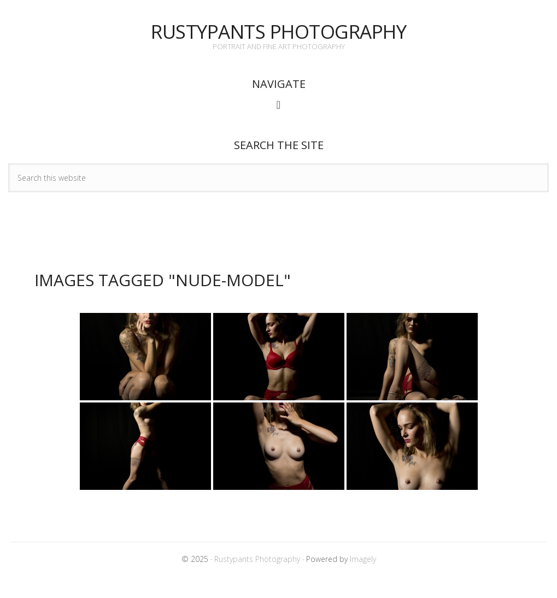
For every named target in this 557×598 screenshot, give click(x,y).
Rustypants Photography (278, 31)
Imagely (363, 559)
